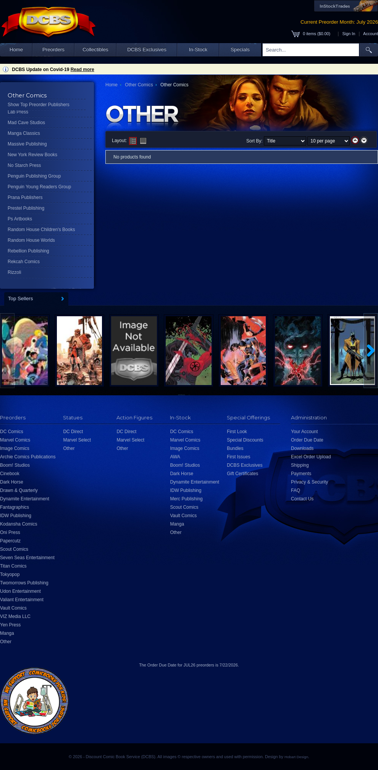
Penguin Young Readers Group (39, 186)
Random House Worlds (31, 240)
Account (370, 33)
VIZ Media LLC (15, 616)
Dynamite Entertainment (24, 498)
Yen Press (10, 625)
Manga (7, 633)
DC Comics (11, 431)
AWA (175, 456)
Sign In (348, 33)
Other (5, 641)
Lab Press (18, 112)
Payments (301, 473)
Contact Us (302, 498)
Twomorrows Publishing (24, 583)
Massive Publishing (27, 144)
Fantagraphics (14, 507)
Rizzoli (14, 272)
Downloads (302, 448)
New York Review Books (32, 154)
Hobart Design (296, 757)
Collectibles (95, 49)
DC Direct (73, 431)
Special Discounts (245, 440)
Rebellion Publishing (28, 251)
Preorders (53, 49)
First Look (237, 431)
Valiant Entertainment (22, 599)
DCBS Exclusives (146, 49)
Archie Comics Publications (27, 456)
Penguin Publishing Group (34, 176)
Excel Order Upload (311, 456)
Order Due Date (307, 440)
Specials (240, 49)
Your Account (304, 431)
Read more (82, 69)
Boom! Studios (15, 465)
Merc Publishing (186, 498)
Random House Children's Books (41, 229)
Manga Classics (24, 133)
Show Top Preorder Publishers (38, 104)
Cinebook (9, 473)
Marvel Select (77, 440)
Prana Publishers (25, 197)
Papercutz (10, 541)
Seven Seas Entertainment (27, 557)
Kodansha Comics (18, 524)
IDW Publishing (15, 515)
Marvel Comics (15, 440)
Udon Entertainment (20, 591)
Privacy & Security (309, 482)
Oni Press (10, 532)
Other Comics (139, 84)
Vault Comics (13, 608)
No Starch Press (24, 165)
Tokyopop (9, 574)
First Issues (238, 456)
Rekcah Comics (24, 261)
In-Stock (198, 49)
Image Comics (14, 448)
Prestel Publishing (26, 208)
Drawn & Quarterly (19, 490)
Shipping (300, 465)
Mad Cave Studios (26, 122)
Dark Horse (11, 482)
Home (16, 49)
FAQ (295, 490)
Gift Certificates (242, 473)
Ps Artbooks (20, 219)
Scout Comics (14, 549)
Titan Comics (13, 566)
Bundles (235, 448)
